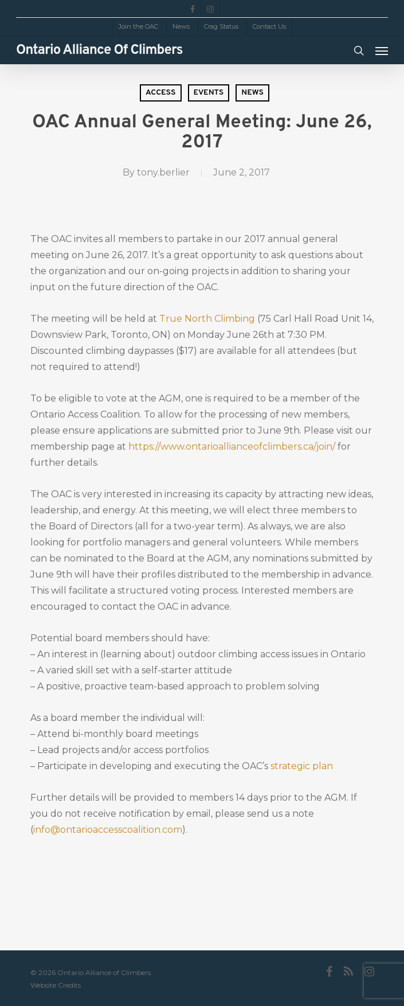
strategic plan (301, 766)
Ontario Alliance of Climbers (99, 50)
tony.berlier (163, 172)
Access (161, 93)
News (252, 93)
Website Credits (55, 985)
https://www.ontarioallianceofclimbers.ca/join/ (231, 446)
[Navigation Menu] (381, 50)
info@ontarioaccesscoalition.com (107, 829)
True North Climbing (207, 318)
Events (209, 93)
